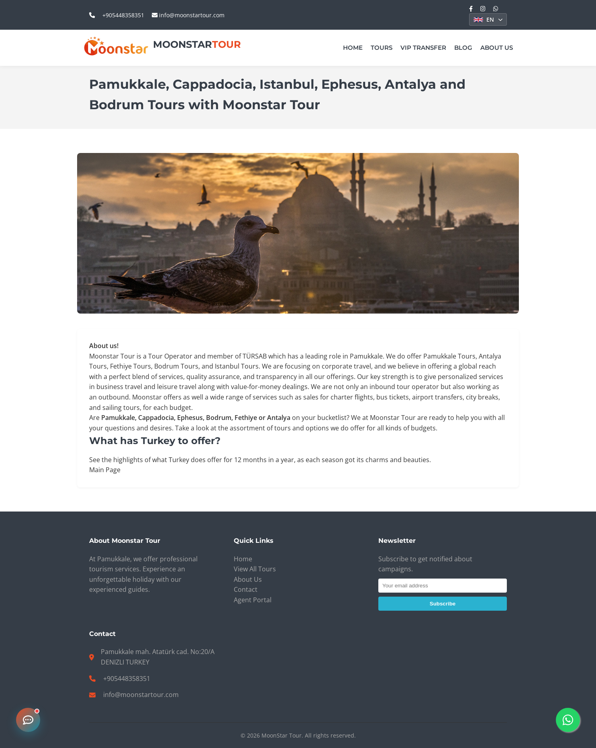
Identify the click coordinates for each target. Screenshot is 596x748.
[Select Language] (488, 19)
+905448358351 (126, 678)
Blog (463, 47)
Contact (245, 589)
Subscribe (442, 604)
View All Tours (255, 569)
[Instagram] (483, 8)
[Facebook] (471, 8)
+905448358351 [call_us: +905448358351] (123, 15)
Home (353, 47)
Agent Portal (252, 599)
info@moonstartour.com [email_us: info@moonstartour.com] (188, 15)
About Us (496, 47)
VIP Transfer (423, 47)
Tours (381, 47)
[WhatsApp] (495, 8)
